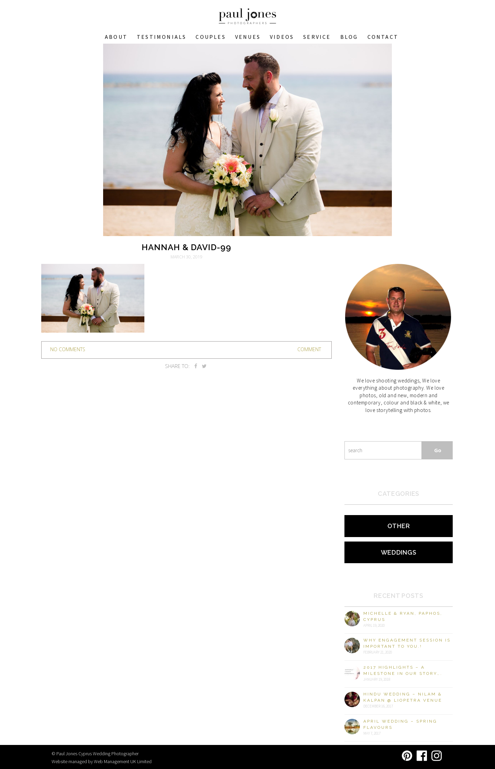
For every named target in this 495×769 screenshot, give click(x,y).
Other (398, 526)
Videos (282, 36)
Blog (349, 36)
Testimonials (161, 36)
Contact (382, 36)
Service (317, 36)
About (116, 36)
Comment (309, 349)
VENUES (248, 36)
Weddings (399, 552)
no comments (67, 349)
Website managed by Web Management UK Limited (102, 761)
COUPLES (211, 36)
